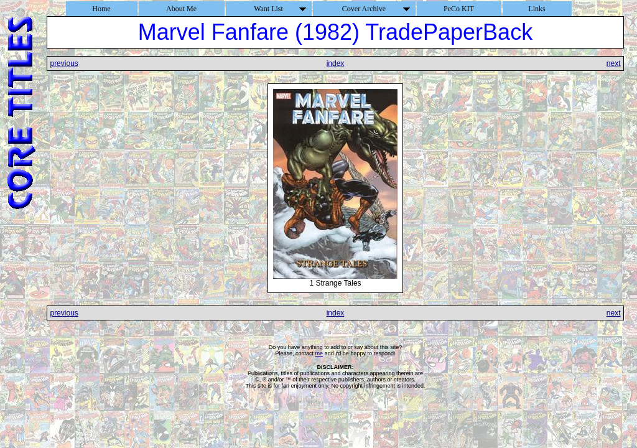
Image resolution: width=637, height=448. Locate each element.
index (336, 63)
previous (64, 63)
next (614, 63)
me (319, 353)
